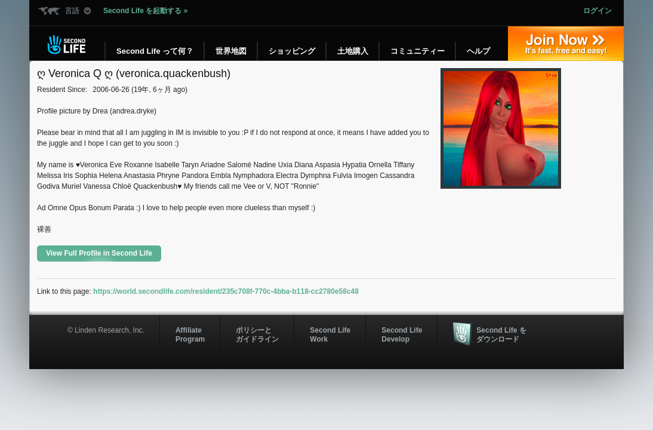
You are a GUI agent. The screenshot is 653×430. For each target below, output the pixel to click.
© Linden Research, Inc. (105, 330)
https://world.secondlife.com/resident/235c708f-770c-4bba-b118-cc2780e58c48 (226, 291)
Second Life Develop (401, 334)
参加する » (566, 43)
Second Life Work (330, 334)
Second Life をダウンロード (501, 334)
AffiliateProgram (190, 334)
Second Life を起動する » (145, 11)
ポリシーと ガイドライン (257, 334)
